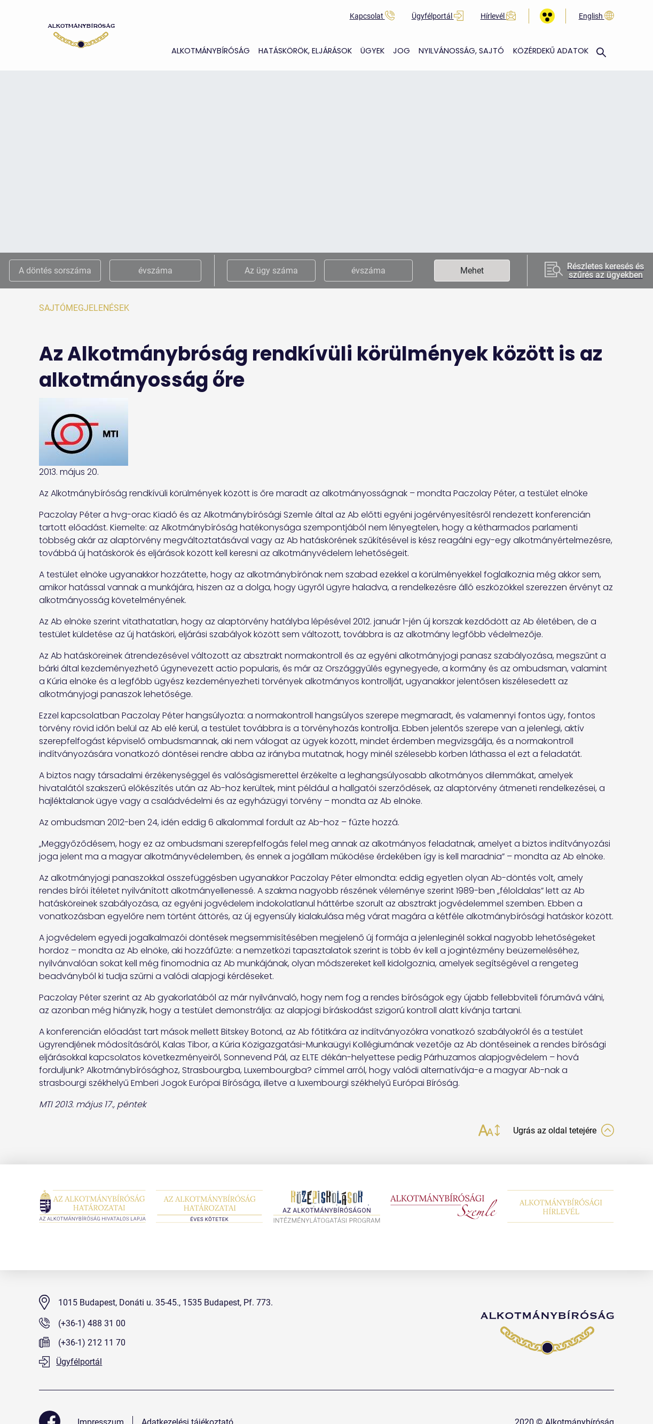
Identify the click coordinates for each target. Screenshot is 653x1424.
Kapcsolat (372, 16)
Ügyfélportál (437, 16)
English (596, 16)
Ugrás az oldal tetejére (557, 1131)
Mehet (472, 270)
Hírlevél (498, 16)
